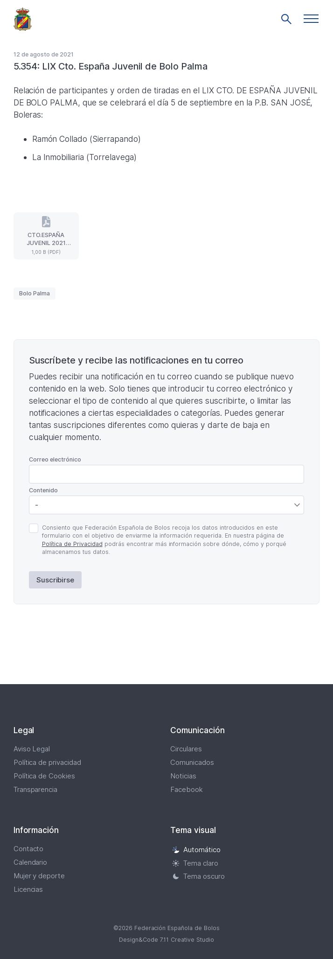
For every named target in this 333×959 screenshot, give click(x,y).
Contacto (29, 848)
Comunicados (192, 762)
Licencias (28, 889)
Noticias (183, 775)
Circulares (186, 748)
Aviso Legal (32, 748)
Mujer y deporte (39, 875)
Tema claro (195, 863)
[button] (311, 18)
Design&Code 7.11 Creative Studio (166, 939)
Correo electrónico (55, 459)
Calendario (31, 862)
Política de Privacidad (72, 543)
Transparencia (36, 789)
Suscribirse (55, 579)
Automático (196, 850)
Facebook (186, 789)
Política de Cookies (45, 775)
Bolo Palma (34, 293)
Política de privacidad (48, 762)
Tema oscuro (198, 877)
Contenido (43, 490)
